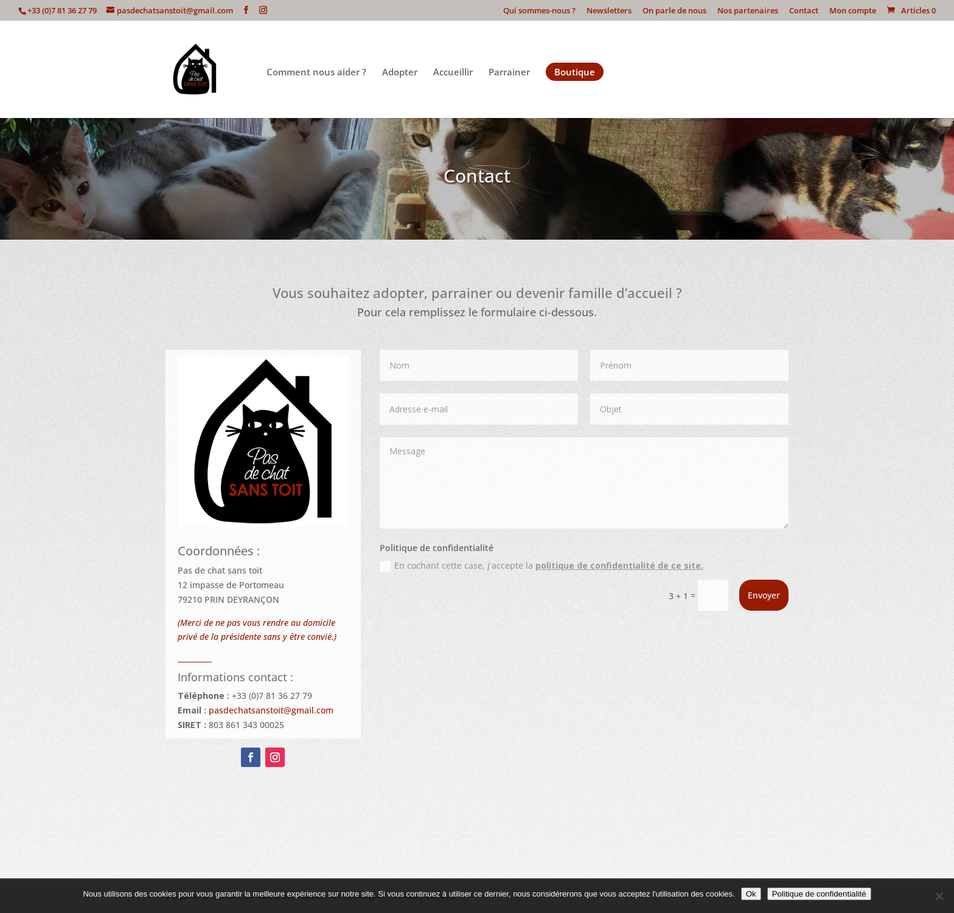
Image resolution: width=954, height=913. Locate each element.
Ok (751, 893)
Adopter (399, 73)
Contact (803, 11)
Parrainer (509, 73)
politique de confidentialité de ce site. (619, 565)
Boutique (574, 72)
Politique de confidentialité (819, 893)
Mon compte (852, 11)
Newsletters (609, 11)
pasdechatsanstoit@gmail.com (271, 710)
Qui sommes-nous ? (539, 11)
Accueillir (453, 73)
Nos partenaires (747, 11)
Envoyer (764, 595)
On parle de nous (674, 11)
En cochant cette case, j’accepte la (541, 566)
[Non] (939, 896)
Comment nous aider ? (316, 73)
